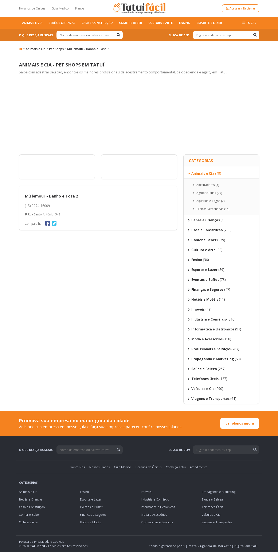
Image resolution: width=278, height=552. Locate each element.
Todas (249, 23)
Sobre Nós (77, 467)
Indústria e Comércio (155, 499)
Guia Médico (60, 8)
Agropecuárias (207, 193)
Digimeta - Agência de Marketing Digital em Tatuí (221, 546)
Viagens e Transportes (217, 522)
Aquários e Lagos (209, 201)
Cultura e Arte (160, 23)
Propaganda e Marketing (218, 492)
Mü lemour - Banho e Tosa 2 (88, 49)
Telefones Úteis (212, 507)
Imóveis (146, 492)
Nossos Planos (99, 467)
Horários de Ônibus (32, 8)
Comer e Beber (130, 23)
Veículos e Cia (211, 515)
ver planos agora (240, 423)
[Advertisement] (139, 114)
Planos (79, 8)
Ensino (184, 23)
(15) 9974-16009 (37, 205)
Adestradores (206, 185)
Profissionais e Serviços (157, 522)
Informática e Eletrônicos (158, 507)
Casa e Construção (97, 23)
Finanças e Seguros (93, 515)
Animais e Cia (32, 23)
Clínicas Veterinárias (211, 209)
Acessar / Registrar (240, 8)
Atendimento (199, 467)
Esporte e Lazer (209, 23)
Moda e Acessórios (154, 515)
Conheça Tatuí (176, 467)
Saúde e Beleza (212, 499)
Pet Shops (56, 49)
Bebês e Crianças (62, 23)
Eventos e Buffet (91, 507)
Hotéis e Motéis (91, 522)
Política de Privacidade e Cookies (41, 542)
